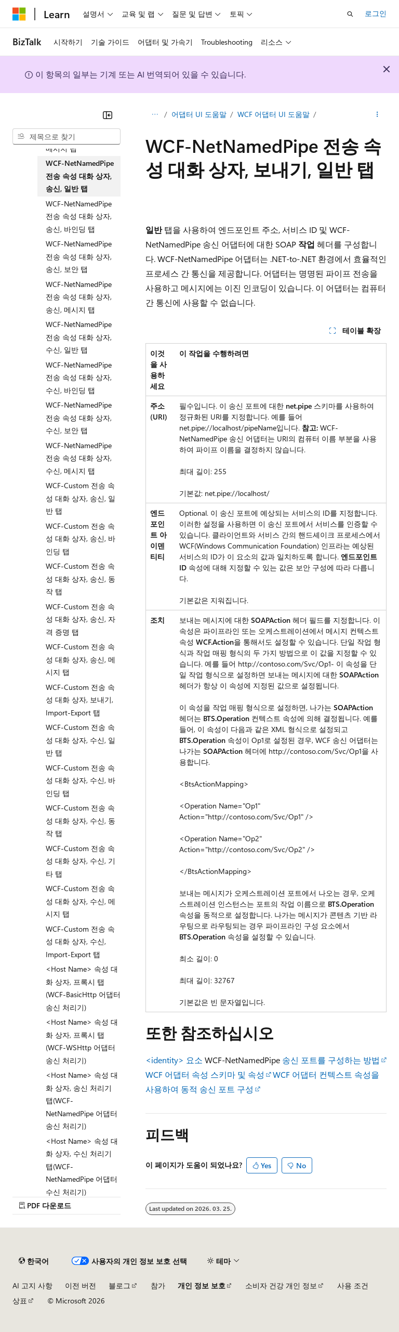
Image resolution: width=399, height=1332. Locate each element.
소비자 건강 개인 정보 (281, 1285)
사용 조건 (352, 1285)
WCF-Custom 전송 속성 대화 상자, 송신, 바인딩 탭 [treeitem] (80, 538)
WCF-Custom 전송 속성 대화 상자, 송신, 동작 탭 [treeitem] (80, 578)
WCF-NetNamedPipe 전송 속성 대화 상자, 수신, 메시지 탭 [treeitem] (79, 458)
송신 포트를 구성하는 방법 (331, 1059)
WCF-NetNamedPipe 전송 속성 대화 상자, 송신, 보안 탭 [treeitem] (79, 256)
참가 (158, 1285)
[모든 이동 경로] (154, 115)
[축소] (108, 115)
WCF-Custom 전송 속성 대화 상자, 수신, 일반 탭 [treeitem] (80, 740)
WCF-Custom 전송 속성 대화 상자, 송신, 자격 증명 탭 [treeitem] (80, 619)
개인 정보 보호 (201, 1285)
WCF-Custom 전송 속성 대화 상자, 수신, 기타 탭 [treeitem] (80, 861)
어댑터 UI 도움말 (199, 114)
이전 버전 (80, 1285)
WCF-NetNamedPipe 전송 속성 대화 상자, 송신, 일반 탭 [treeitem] (80, 175)
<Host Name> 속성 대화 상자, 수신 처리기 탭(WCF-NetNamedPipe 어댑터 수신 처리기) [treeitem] (82, 1166)
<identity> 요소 (174, 1059)
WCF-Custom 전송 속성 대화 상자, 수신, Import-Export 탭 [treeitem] (80, 941)
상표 (19, 1300)
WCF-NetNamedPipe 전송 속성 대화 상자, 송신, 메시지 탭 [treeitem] (79, 297)
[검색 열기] (350, 14)
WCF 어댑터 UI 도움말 (273, 114)
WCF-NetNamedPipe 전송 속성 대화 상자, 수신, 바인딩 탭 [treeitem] (79, 377)
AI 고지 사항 (32, 1285)
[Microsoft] (19, 14)
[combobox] (66, 136)
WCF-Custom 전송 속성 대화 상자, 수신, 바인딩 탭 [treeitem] (80, 780)
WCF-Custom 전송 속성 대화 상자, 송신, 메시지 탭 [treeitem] (80, 659)
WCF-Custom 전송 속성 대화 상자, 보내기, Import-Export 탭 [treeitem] (80, 699)
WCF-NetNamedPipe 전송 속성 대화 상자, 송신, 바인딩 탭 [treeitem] (79, 216)
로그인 (376, 13)
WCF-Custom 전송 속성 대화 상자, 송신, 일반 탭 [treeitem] (80, 498)
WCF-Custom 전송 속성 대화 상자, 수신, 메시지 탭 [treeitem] (80, 901)
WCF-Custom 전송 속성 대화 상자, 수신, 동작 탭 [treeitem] (80, 820)
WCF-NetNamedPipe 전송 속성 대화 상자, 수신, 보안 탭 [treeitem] (79, 417)
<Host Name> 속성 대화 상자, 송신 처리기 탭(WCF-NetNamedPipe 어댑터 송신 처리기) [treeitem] (82, 1100)
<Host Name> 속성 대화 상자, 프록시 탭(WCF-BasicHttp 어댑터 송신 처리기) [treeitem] (83, 988)
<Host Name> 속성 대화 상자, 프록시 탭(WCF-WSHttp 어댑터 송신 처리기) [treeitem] (82, 1041)
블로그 (119, 1285)
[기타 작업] (377, 115)
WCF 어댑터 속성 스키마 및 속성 (204, 1074)
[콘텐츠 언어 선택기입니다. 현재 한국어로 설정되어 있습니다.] (33, 1261)
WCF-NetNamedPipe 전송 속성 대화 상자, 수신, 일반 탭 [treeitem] (79, 337)
